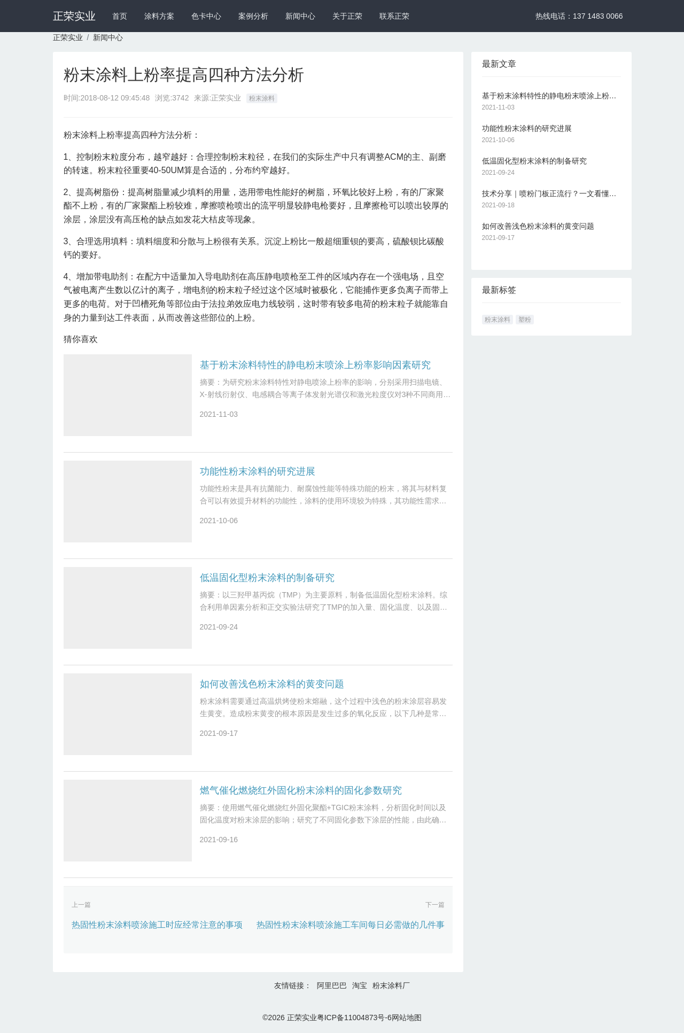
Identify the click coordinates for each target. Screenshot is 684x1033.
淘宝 (359, 985)
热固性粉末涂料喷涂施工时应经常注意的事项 (157, 924)
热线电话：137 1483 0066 (579, 16)
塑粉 (524, 319)
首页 (119, 16)
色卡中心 (206, 16)
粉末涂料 (262, 98)
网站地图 (407, 1017)
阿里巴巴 (332, 985)
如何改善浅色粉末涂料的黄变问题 (272, 684)
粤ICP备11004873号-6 (354, 1017)
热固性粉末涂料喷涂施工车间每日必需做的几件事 (350, 924)
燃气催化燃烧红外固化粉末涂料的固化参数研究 (301, 790)
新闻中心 (300, 16)
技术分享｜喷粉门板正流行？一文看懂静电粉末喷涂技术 (551, 193)
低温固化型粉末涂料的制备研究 (267, 577)
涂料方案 (159, 16)
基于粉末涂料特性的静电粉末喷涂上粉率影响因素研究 (315, 365)
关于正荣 (347, 16)
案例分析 (253, 16)
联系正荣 (394, 16)
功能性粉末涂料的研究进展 (257, 471)
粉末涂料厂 (391, 985)
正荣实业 (74, 16)
